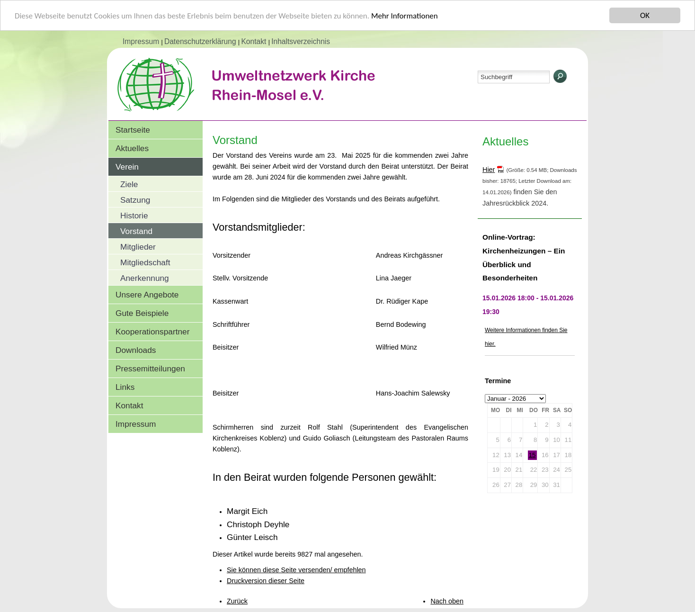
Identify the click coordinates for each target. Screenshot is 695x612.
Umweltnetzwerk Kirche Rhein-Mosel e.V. (265, 94)
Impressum (142, 41)
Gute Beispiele (142, 313)
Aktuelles (132, 148)
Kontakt (254, 41)
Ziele (129, 184)
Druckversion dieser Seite (265, 581)
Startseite (133, 130)
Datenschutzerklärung (201, 41)
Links (125, 387)
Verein (127, 166)
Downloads (136, 350)
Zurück (237, 601)
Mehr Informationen (404, 15)
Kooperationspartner (152, 331)
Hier (488, 169)
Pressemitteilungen (150, 368)
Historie (134, 215)
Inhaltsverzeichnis (300, 41)
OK (645, 15)
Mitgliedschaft (145, 262)
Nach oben (446, 601)
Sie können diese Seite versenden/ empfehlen (296, 570)
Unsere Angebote (147, 294)
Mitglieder (138, 247)
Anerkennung (144, 278)
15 (532, 454)
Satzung (135, 200)
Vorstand (136, 231)
